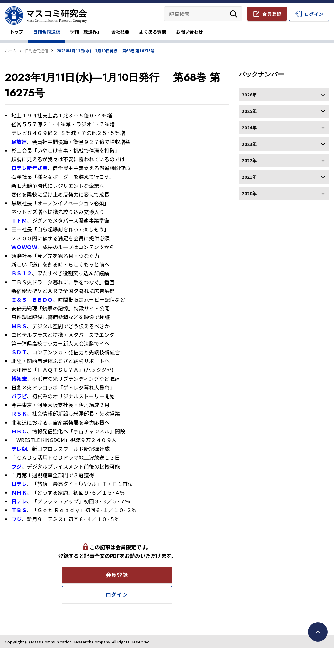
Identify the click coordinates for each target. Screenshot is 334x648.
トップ (16, 31)
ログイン (314, 14)
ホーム (10, 50)
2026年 (284, 94)
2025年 (284, 111)
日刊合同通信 (46, 31)
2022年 (284, 160)
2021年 (284, 177)
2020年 (284, 193)
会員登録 (272, 14)
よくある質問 (152, 31)
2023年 (284, 144)
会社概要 (120, 31)
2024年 (284, 127)
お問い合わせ (189, 31)
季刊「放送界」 (86, 31)
